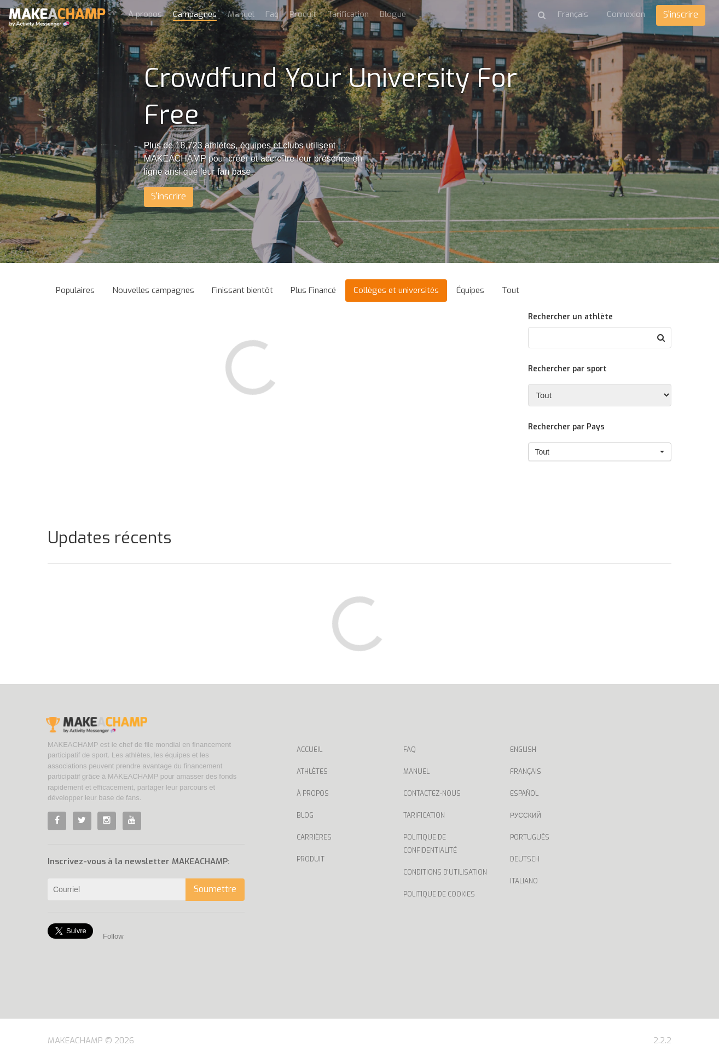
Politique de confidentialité (430, 844)
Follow (113, 936)
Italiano (524, 881)
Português (529, 837)
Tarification (348, 14)
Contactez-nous (432, 793)
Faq (272, 14)
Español (524, 793)
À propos (145, 14)
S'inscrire (680, 14)
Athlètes (312, 771)
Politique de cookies (439, 894)
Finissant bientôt (242, 290)
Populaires (75, 290)
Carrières (314, 837)
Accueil (309, 749)
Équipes (470, 290)
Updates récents (109, 538)
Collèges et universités (396, 290)
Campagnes (195, 14)
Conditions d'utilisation (445, 872)
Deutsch (525, 859)
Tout (510, 290)
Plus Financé (313, 290)
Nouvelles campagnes (153, 290)
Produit (302, 14)
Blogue (393, 14)
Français (525, 771)
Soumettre (215, 889)
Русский (525, 815)
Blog (305, 815)
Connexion (626, 14)
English (523, 749)
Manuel (241, 14)
